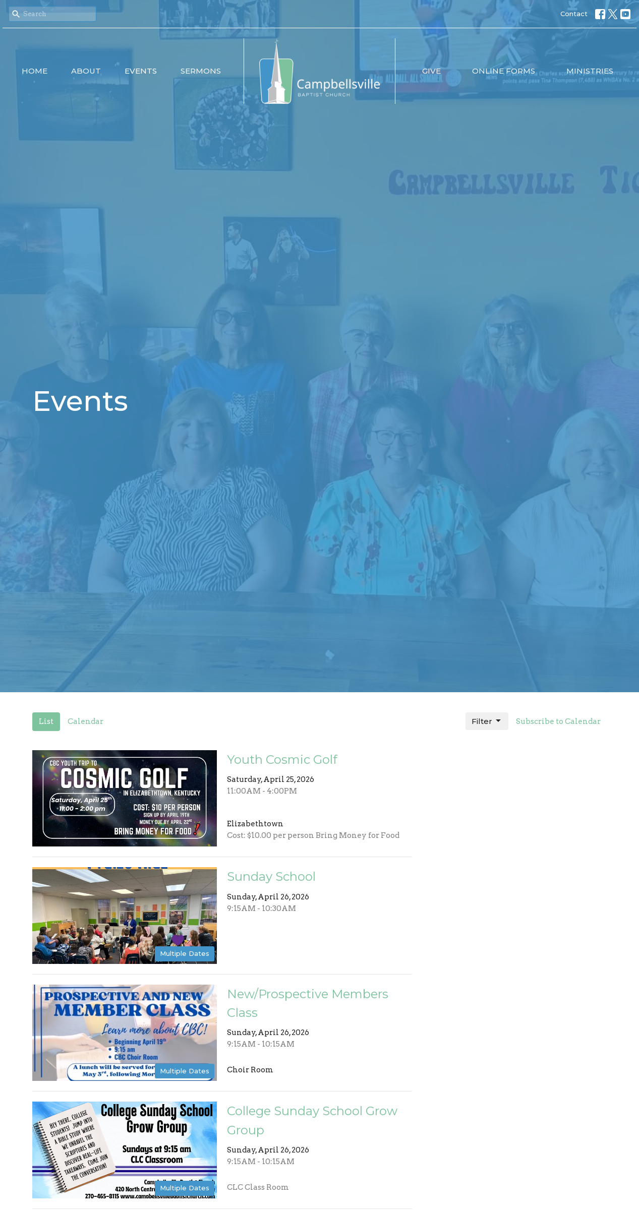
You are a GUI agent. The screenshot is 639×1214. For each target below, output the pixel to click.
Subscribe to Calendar (558, 721)
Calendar (85, 721)
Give (431, 71)
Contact (574, 14)
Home (34, 71)
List (46, 721)
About (86, 71)
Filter (487, 721)
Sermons (201, 71)
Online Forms (503, 71)
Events (141, 71)
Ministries (589, 71)
